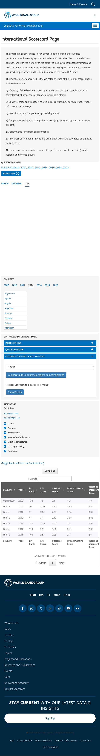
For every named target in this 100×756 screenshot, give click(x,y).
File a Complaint (50, 747)
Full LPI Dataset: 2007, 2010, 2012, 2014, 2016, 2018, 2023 (35, 167)
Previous (41, 563)
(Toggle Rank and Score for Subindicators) (22, 463)
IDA (41, 595)
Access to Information (66, 740)
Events (8, 671)
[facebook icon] (23, 608)
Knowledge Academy (16, 683)
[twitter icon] (41, 608)
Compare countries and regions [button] (24, 356)
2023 (55, 285)
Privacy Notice (24, 740)
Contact (8, 641)
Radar (5, 183)
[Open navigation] (95, 15)
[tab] (50, 343)
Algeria (8, 298)
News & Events (79, 4)
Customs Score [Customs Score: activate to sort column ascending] (57, 490)
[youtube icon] (68, 608)
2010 (14, 285)
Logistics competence (17, 442)
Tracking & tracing (15, 446)
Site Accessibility (43, 740)
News (7, 629)
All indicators (11, 413)
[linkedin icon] (50, 608)
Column (17, 183)
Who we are (11, 623)
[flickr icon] (77, 608)
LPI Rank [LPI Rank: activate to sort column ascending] (32, 490)
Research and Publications (19, 665)
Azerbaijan (9, 327)
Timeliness (12, 451)
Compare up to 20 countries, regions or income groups (36, 374)
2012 (22, 285)
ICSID (67, 595)
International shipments (18, 437)
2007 (6, 285)
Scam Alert (85, 740)
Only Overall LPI (12, 418)
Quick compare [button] (14, 349)
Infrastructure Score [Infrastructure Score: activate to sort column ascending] (75, 490)
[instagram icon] (59, 608)
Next (61, 563)
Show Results (15, 392)
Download (11, 173)
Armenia (8, 313)
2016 (39, 285)
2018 (47, 285)
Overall (10, 423)
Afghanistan (10, 293)
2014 (30, 285)
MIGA (57, 595)
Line (27, 183)
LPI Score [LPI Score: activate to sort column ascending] (43, 490)
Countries (10, 647)
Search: (50, 478)
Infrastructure (13, 432)
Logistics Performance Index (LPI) (23, 25)
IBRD (33, 595)
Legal (11, 740)
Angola (8, 303)
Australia (8, 318)
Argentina (9, 308)
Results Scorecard (14, 689)
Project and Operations (17, 659)
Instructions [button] (13, 343)
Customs (11, 428)
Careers (9, 635)
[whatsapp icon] (32, 608)
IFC (48, 595)
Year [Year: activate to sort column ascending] (20, 489)
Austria (8, 323)
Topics (8, 653)
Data (7, 677)
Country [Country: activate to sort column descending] (7, 489)
